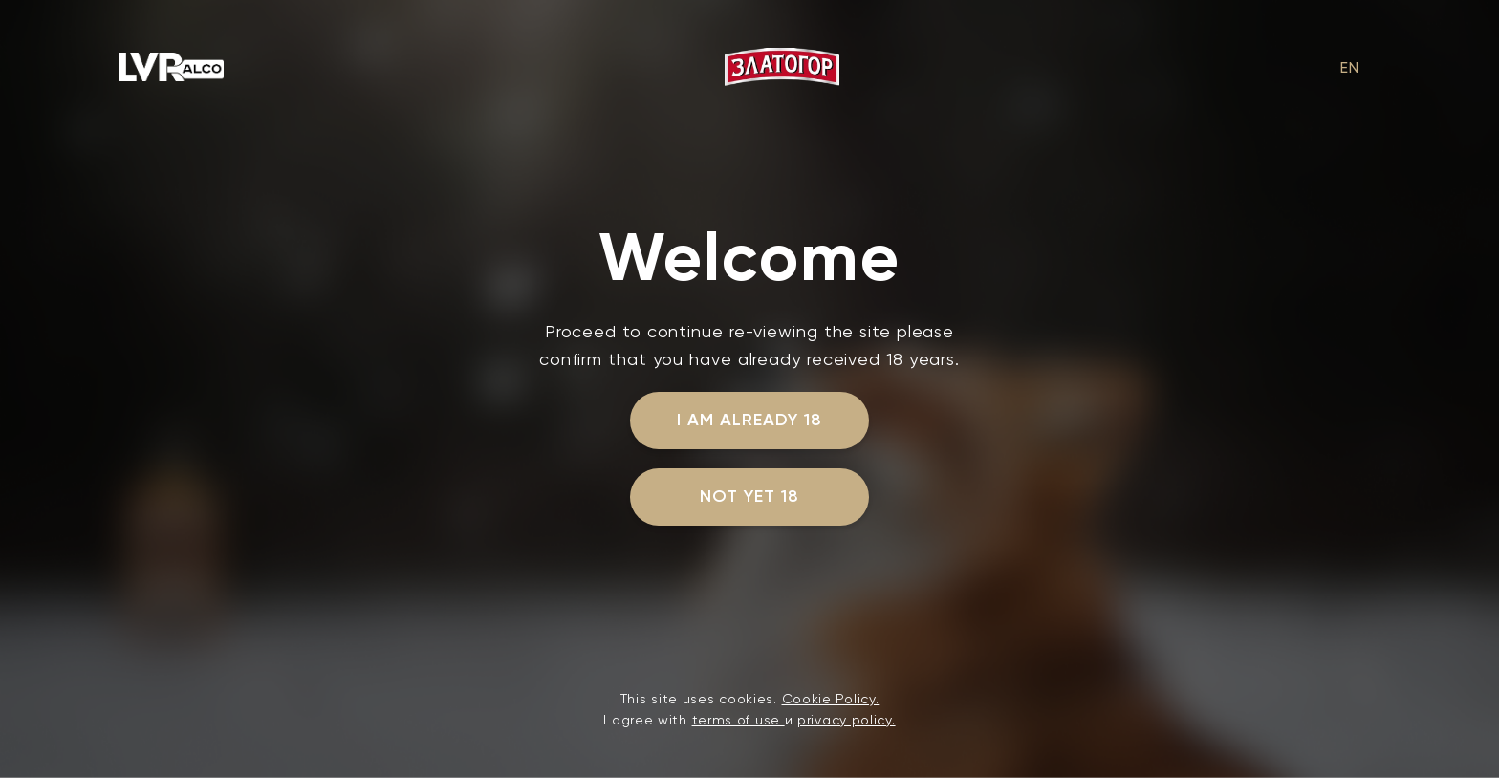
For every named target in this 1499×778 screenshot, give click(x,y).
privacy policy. (846, 719)
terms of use (738, 719)
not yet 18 (749, 496)
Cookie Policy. (831, 698)
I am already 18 (749, 419)
